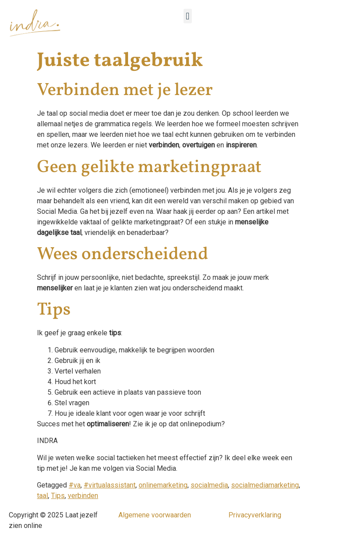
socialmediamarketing (265, 485)
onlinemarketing (163, 485)
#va (75, 485)
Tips (58, 495)
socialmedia (209, 485)
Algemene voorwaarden (154, 515)
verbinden (83, 495)
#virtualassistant (110, 485)
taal (42, 495)
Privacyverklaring (254, 515)
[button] (188, 16)
